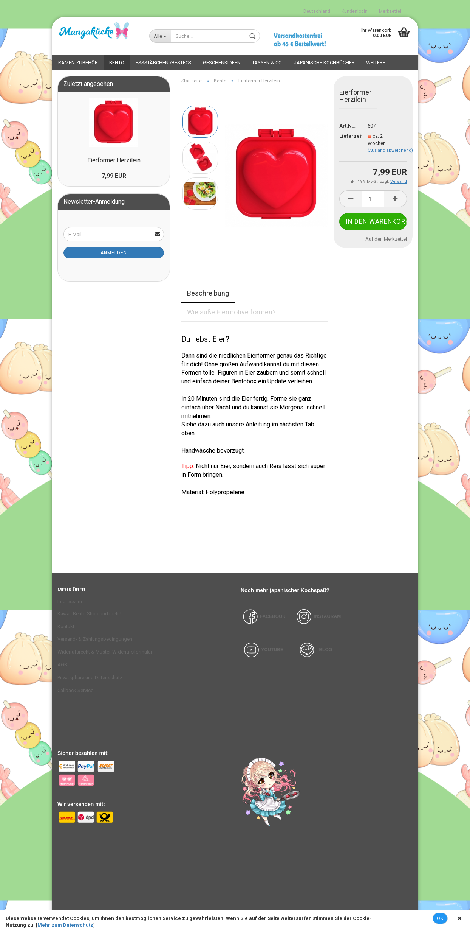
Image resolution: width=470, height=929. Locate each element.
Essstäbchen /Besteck (164, 62)
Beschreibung (208, 293)
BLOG (325, 649)
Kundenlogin (355, 11)
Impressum (69, 601)
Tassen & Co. (267, 62)
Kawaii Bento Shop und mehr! (89, 613)
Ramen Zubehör (78, 62)
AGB (62, 665)
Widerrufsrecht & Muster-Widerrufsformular (104, 652)
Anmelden (113, 252)
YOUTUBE (272, 649)
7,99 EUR (114, 175)
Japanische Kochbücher (324, 62)
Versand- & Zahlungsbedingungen (94, 639)
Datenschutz (78, 925)
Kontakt (65, 626)
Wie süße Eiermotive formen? (231, 312)
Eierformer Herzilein (114, 160)
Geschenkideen (222, 62)
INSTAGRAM (327, 616)
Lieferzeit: (347, 136)
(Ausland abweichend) (390, 150)
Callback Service (75, 690)
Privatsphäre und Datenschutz (89, 677)
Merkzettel (390, 11)
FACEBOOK (263, 616)
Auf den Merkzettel (386, 239)
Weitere (375, 62)
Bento (116, 62)
